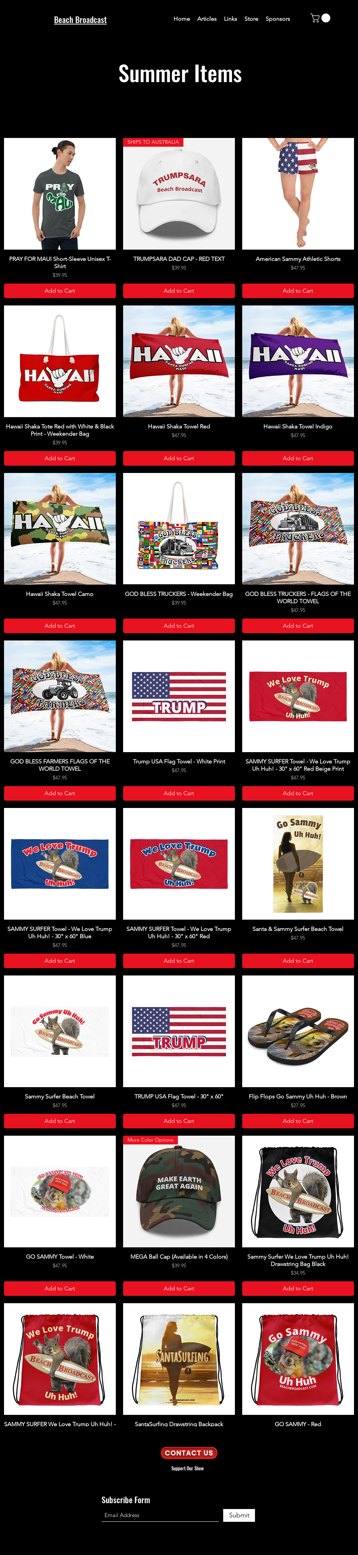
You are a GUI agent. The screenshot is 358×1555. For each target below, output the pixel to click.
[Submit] (239, 1515)
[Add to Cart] (60, 291)
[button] (321, 18)
